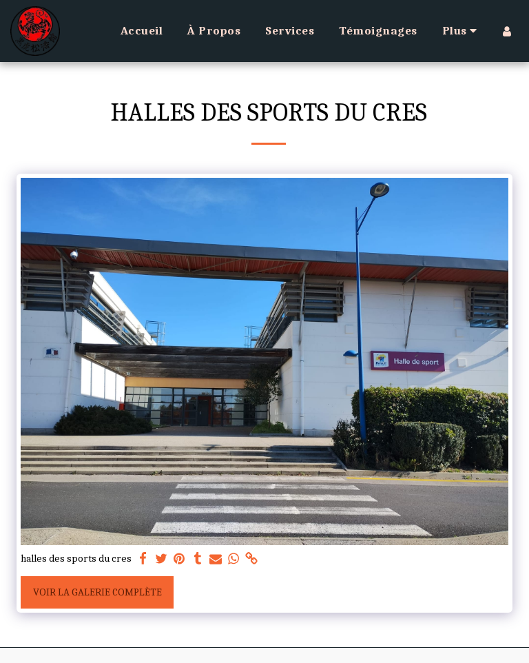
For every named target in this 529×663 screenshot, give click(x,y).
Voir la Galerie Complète (97, 592)
